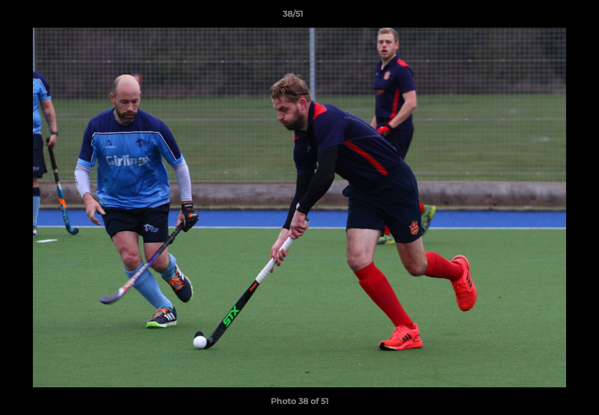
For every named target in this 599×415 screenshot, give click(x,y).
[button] (550, 17)
